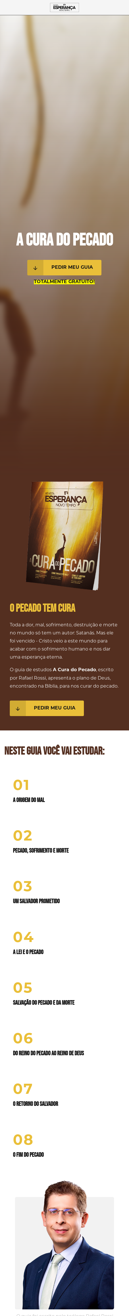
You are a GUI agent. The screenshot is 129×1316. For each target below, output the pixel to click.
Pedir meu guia (60, 267)
